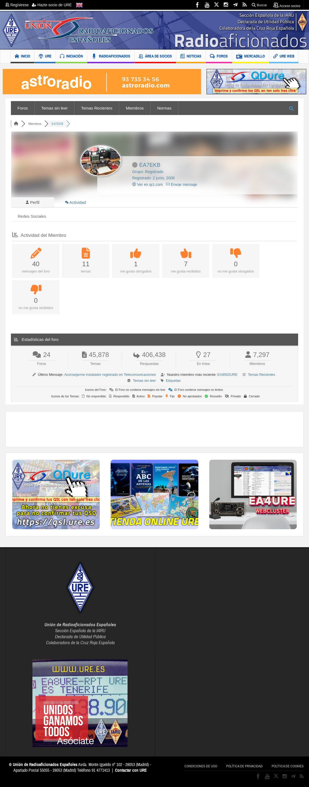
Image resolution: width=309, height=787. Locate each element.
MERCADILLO (250, 56)
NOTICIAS (190, 56)
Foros (22, 108)
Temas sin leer (54, 108)
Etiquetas (173, 381)
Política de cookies (288, 767)
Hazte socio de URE (52, 5)
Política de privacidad (244, 767)
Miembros (135, 108)
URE (45, 56)
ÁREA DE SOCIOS (155, 56)
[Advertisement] (154, 430)
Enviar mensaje (181, 184)
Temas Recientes (96, 108)
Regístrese (18, 5)
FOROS (219, 56)
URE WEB (283, 56)
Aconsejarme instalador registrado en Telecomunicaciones (110, 375)
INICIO (22, 56)
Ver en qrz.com (147, 184)
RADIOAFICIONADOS (110, 56)
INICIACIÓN (71, 56)
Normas (164, 108)
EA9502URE (227, 375)
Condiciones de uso (200, 767)
